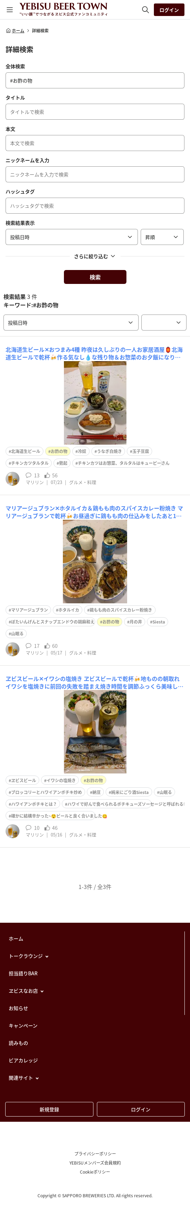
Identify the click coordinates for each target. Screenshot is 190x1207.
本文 (10, 128)
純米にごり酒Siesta (130, 792)
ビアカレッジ (23, 1060)
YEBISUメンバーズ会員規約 (95, 1163)
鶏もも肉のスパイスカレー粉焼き (121, 610)
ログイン (169, 9)
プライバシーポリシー (95, 1154)
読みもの (18, 1042)
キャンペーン (23, 1025)
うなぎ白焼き (109, 451)
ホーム (15, 30)
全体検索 (15, 66)
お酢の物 (59, 451)
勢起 (63, 463)
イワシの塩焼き (61, 780)
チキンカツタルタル (30, 463)
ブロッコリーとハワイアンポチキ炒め (46, 792)
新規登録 (49, 1109)
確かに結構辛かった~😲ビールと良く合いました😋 (59, 816)
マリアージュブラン (29, 610)
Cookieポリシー (95, 1172)
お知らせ (18, 1007)
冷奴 (82, 451)
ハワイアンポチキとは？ (34, 804)
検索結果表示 (20, 222)
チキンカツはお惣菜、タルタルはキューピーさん (124, 463)
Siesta (158, 622)
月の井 (136, 622)
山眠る (17, 633)
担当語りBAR (23, 973)
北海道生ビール (25, 451)
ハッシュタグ (20, 191)
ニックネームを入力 (27, 160)
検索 (95, 277)
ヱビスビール (23, 780)
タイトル (15, 97)
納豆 (96, 792)
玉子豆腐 (140, 451)
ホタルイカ (68, 610)
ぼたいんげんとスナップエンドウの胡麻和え (52, 622)
